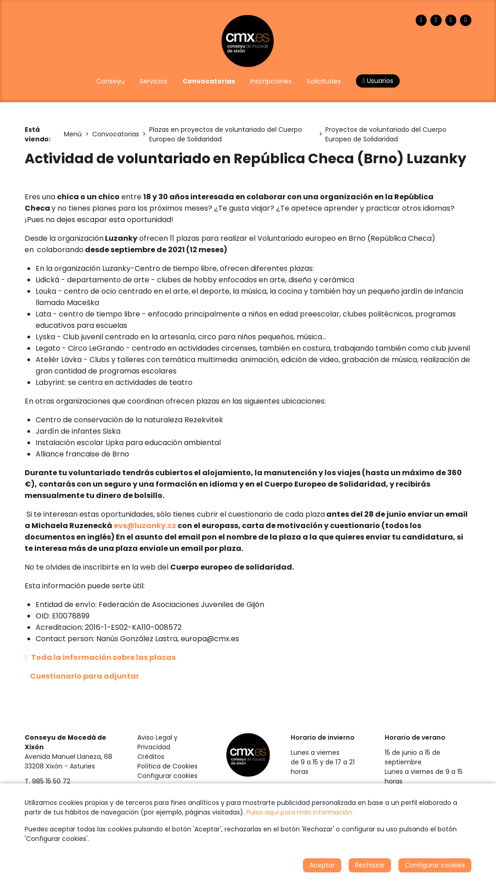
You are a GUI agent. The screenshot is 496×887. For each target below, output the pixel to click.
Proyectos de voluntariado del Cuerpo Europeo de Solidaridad (385, 134)
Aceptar (322, 865)
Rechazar (370, 865)
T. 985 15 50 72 (47, 781)
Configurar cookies (167, 775)
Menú (73, 134)
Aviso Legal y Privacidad (157, 742)
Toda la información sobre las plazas (100, 657)
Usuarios (377, 80)
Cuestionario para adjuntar (84, 676)
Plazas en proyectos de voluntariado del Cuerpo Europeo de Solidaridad (225, 134)
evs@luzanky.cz (145, 525)
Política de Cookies (167, 766)
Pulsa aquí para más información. (300, 812)
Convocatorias (115, 134)
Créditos (150, 756)
